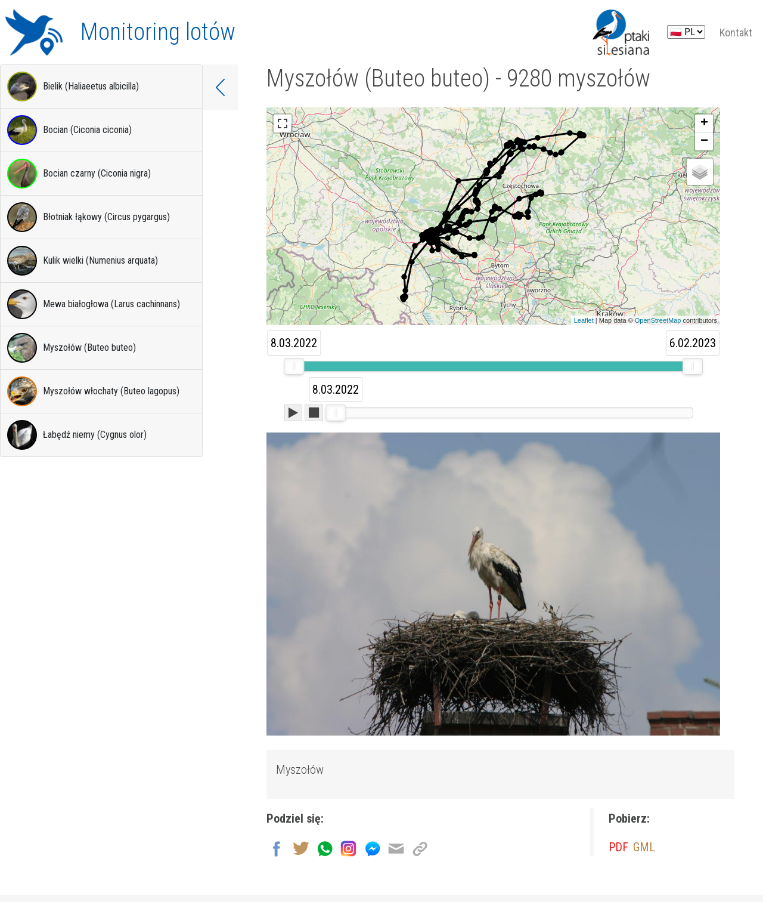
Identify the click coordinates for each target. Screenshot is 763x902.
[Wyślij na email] (396, 847)
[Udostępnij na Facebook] (276, 847)
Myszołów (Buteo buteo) (71, 348)
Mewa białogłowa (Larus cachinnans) (93, 304)
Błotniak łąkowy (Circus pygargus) (88, 217)
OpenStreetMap (658, 320)
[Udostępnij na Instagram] (348, 847)
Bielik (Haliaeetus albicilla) (73, 86)
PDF (618, 847)
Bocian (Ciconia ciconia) (69, 130)
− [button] (704, 141)
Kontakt (735, 32)
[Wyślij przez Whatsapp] (324, 847)
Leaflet (584, 320)
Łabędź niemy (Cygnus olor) (77, 435)
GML (644, 847)
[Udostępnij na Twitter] (300, 847)
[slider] (294, 366)
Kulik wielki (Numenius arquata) (82, 261)
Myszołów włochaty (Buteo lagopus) (93, 391)
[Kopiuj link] (420, 847)
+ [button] (704, 123)
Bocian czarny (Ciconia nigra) (79, 174)
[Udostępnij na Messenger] (372, 847)
